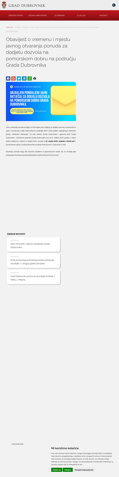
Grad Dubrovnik (84, 317)
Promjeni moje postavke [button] (97, 470)
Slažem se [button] (70, 470)
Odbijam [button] (81, 470)
